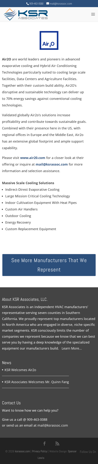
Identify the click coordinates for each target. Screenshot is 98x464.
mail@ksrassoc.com (52, 164)
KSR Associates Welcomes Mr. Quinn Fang (37, 382)
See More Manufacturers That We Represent (49, 265)
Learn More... (72, 348)
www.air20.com (32, 158)
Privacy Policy (39, 451)
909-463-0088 (37, 419)
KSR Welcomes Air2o (20, 370)
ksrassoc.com (23, 451)
